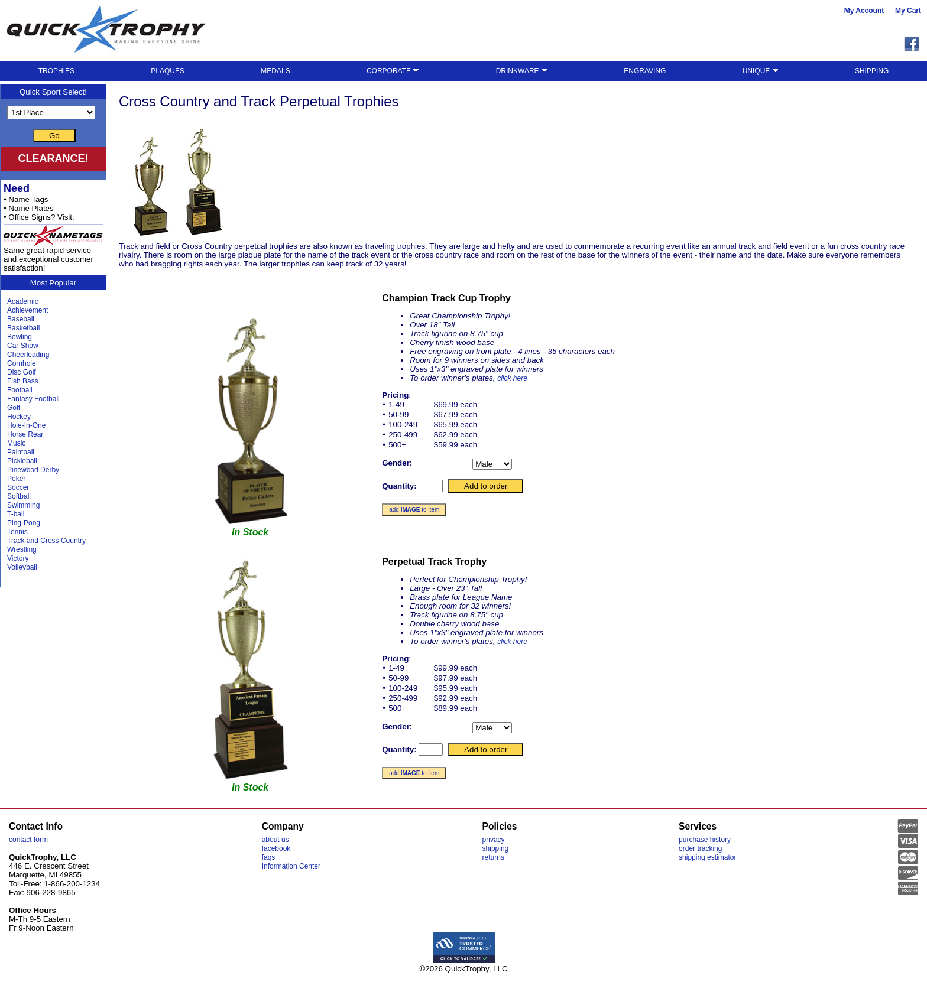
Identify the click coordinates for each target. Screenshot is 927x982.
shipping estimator (707, 857)
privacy (493, 839)
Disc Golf (21, 372)
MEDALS (275, 71)
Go (54, 135)
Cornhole (21, 363)
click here (512, 378)
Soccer (18, 487)
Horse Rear (25, 434)
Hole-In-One (26, 425)
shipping (495, 848)
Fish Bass (22, 381)
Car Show (22, 346)
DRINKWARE (521, 71)
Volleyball (22, 567)
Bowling (19, 337)
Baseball (20, 319)
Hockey (19, 416)
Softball (19, 496)
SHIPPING (872, 71)
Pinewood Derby (33, 470)
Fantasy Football (33, 399)
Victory (17, 558)
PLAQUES (167, 71)
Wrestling (22, 549)
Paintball (20, 452)
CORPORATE (393, 71)
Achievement (27, 310)
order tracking (700, 848)
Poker (16, 478)
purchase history (705, 839)
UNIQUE (761, 71)
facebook (276, 848)
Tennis (17, 532)
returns (493, 857)
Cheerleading (28, 354)
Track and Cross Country (46, 540)
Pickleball (22, 461)
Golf (13, 408)
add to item (414, 509)
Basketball (23, 328)
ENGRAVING (645, 71)
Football (20, 390)
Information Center (291, 866)
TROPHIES (56, 71)
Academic (22, 301)
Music (16, 443)
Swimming (23, 505)
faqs (268, 857)
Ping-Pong (23, 523)
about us (275, 839)
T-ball (15, 514)
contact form (28, 839)
